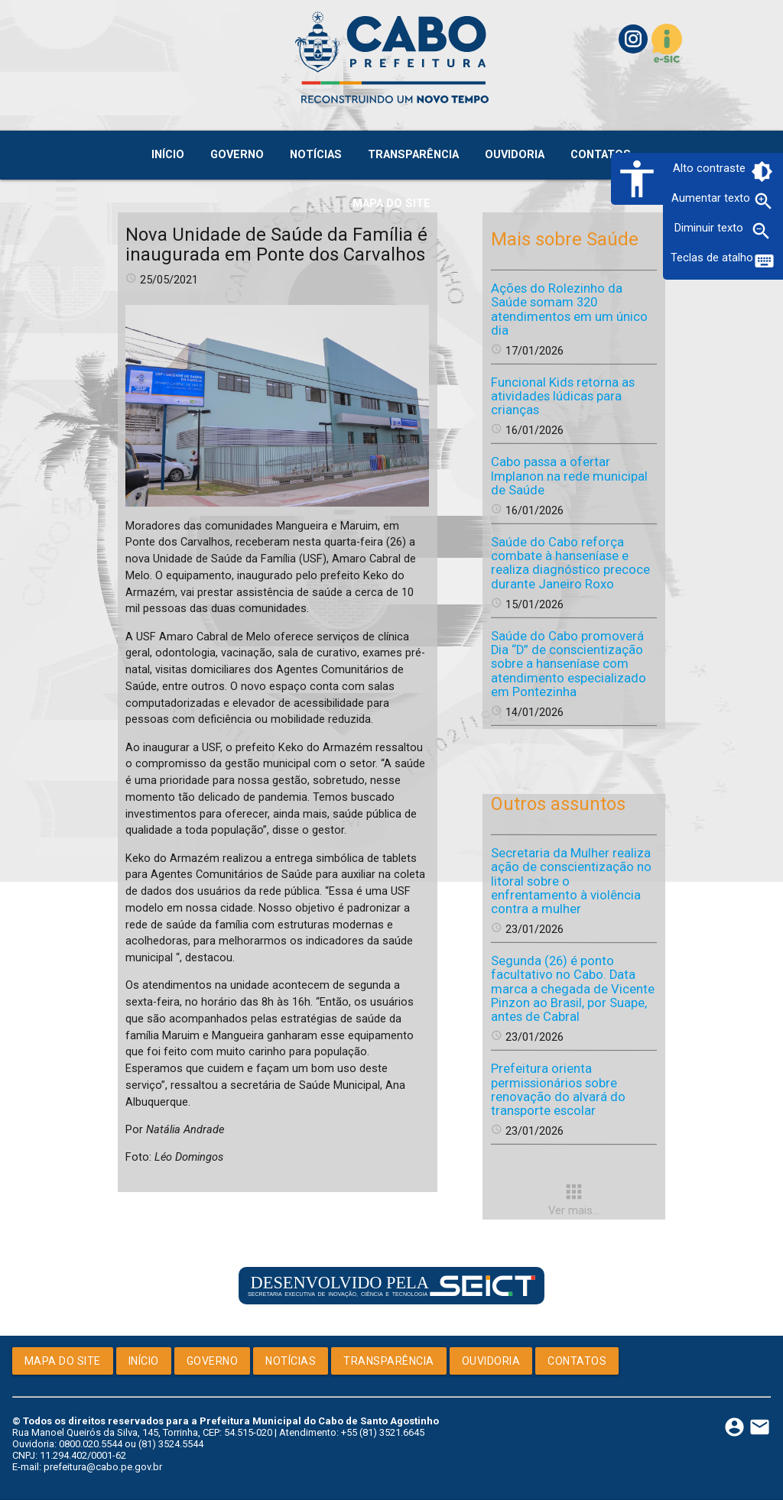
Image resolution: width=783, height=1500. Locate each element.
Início (143, 1361)
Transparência (388, 1361)
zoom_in (763, 201)
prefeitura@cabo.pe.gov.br (103, 1466)
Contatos (576, 1361)
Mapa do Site (62, 1361)
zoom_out (761, 231)
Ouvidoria (491, 1361)
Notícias (290, 1361)
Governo (213, 1361)
